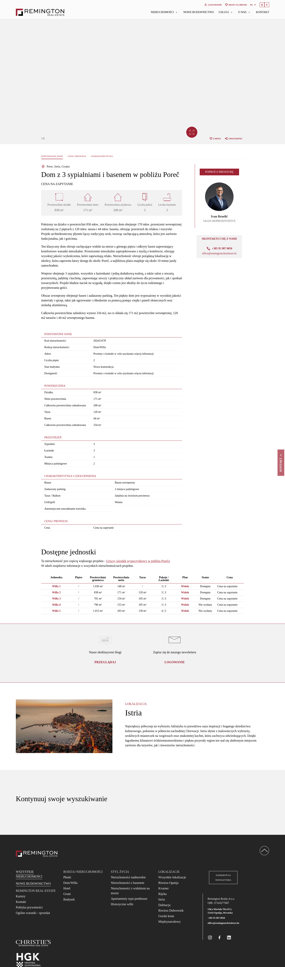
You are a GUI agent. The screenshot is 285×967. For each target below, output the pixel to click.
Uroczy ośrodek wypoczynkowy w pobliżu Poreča (138, 561)
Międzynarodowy (169, 921)
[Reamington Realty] (37, 854)
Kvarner (163, 888)
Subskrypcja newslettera (223, 877)
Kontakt (262, 12)
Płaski (67, 877)
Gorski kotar (166, 916)
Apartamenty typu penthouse (129, 898)
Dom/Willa (70, 882)
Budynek (69, 899)
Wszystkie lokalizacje (172, 877)
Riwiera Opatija (168, 882)
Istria (161, 899)
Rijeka (162, 894)
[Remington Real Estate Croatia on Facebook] (219, 937)
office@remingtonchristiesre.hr (219, 253)
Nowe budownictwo (198, 12)
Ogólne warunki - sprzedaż (33, 913)
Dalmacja (164, 905)
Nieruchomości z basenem (127, 882)
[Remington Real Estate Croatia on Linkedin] (229, 937)
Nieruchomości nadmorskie (128, 877)
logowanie (174, 662)
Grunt (67, 894)
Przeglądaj (105, 662)
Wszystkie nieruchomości (29, 874)
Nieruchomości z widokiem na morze (130, 891)
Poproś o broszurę (219, 171)
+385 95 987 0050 (216, 918)
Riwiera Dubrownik (171, 910)
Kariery (21, 896)
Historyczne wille (122, 904)
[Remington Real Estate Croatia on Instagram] (210, 937)
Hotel (66, 888)
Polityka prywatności (29, 907)
